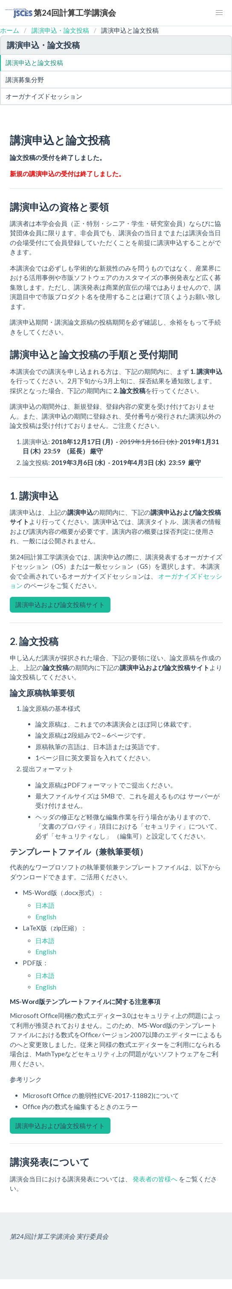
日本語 (45, 905)
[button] (219, 13)
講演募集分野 (25, 79)
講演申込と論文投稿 (34, 62)
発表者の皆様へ (156, 1179)
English (45, 917)
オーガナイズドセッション (44, 96)
